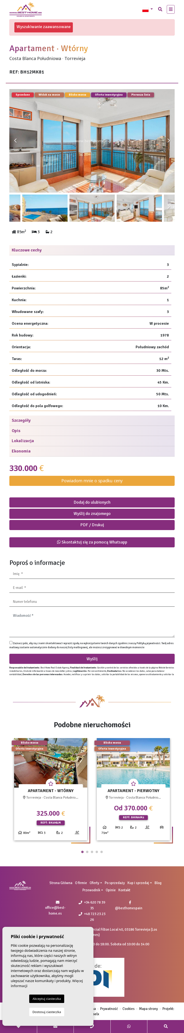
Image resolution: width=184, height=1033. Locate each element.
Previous (15, 141)
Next (169, 141)
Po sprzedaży (115, 883)
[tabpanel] (51, 791)
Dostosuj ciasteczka (47, 1012)
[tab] (92, 250)
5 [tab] (101, 852)
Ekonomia (21, 451)
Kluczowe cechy (27, 250)
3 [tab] (92, 852)
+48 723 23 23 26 (92, 917)
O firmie (81, 883)
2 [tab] (87, 852)
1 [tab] (82, 852)
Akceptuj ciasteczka (47, 998)
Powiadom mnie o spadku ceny (92, 480)
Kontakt (124, 890)
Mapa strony (148, 1009)
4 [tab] (97, 852)
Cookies (128, 1009)
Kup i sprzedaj (138, 883)
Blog (158, 883)
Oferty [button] (94, 883)
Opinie (111, 890)
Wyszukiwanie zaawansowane (44, 26)
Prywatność (109, 1009)
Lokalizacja (23, 440)
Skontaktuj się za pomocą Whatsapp (92, 542)
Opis (16, 430)
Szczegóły (21, 420)
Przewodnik (91, 890)
